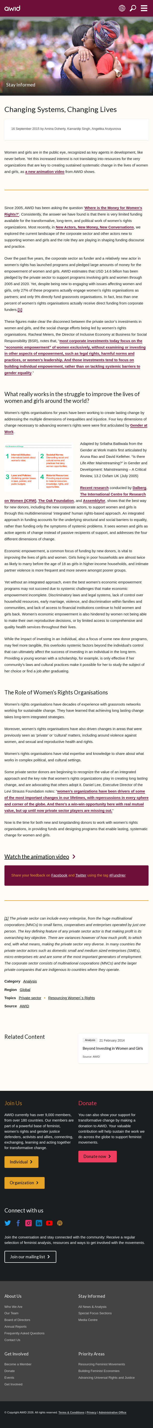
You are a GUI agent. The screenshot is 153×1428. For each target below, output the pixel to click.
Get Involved (13, 1384)
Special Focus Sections (95, 1313)
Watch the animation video (36, 856)
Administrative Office (112, 1412)
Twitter (80, 875)
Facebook (59, 875)
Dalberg (139, 488)
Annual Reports (15, 1326)
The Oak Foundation (56, 501)
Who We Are (13, 1307)
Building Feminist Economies (99, 1371)
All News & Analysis (92, 1307)
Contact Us (12, 1340)
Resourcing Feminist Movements (101, 1364)
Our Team (11, 1313)
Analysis (30, 981)
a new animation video (44, 172)
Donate (9, 1371)
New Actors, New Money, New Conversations (95, 227)
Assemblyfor (94, 501)
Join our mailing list (27, 1256)
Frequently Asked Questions (24, 1333)
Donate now (95, 1156)
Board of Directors (17, 1320)
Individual (19, 1161)
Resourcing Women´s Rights (71, 998)
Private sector (30, 998)
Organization (22, 1182)
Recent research (94, 488)
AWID (24, 1006)
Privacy (91, 1412)
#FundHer (117, 875)
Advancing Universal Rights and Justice (106, 1377)
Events (9, 1377)
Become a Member (17, 1364)
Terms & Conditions (72, 1412)
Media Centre (88, 1320)
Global (25, 990)
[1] (20, 310)
